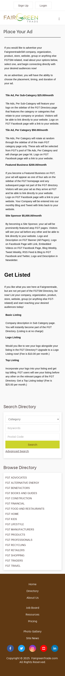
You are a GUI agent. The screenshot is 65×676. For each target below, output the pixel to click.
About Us (33, 597)
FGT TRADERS (14, 560)
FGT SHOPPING (14, 555)
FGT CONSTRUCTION (18, 498)
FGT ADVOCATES (16, 477)
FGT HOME (12, 514)
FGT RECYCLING (15, 545)
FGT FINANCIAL (15, 503)
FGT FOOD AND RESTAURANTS (24, 508)
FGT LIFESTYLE (14, 524)
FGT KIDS (11, 519)
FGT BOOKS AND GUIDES (21, 493)
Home (32, 584)
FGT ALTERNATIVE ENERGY (22, 482)
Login (43, 5)
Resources (32, 614)
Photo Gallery (33, 631)
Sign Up (23, 5)
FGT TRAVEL (12, 565)
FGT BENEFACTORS (17, 488)
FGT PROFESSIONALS (18, 539)
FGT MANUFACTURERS (19, 529)
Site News (32, 638)
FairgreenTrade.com (44, 658)
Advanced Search (17, 451)
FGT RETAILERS (15, 550)
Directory (33, 591)
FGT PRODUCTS (15, 534)
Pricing (32, 621)
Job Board (32, 607)
